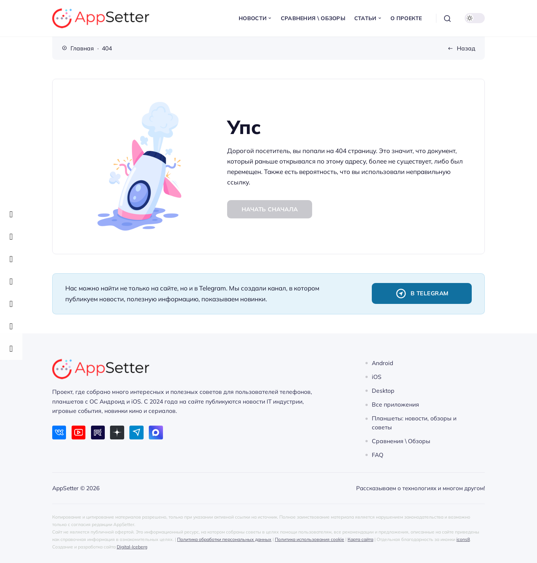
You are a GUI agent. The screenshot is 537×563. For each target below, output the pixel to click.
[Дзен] (117, 432)
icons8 (463, 539)
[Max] (156, 432)
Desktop (383, 390)
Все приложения (395, 404)
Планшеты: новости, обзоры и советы (414, 423)
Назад (466, 48)
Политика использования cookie (309, 539)
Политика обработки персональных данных (224, 539)
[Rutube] (98, 432)
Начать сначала (270, 209)
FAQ (377, 454)
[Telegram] (136, 432)
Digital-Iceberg (132, 547)
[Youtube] (78, 432)
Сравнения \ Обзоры (401, 441)
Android (382, 363)
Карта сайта (360, 539)
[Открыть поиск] (447, 18)
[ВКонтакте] (59, 432)
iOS (376, 376)
